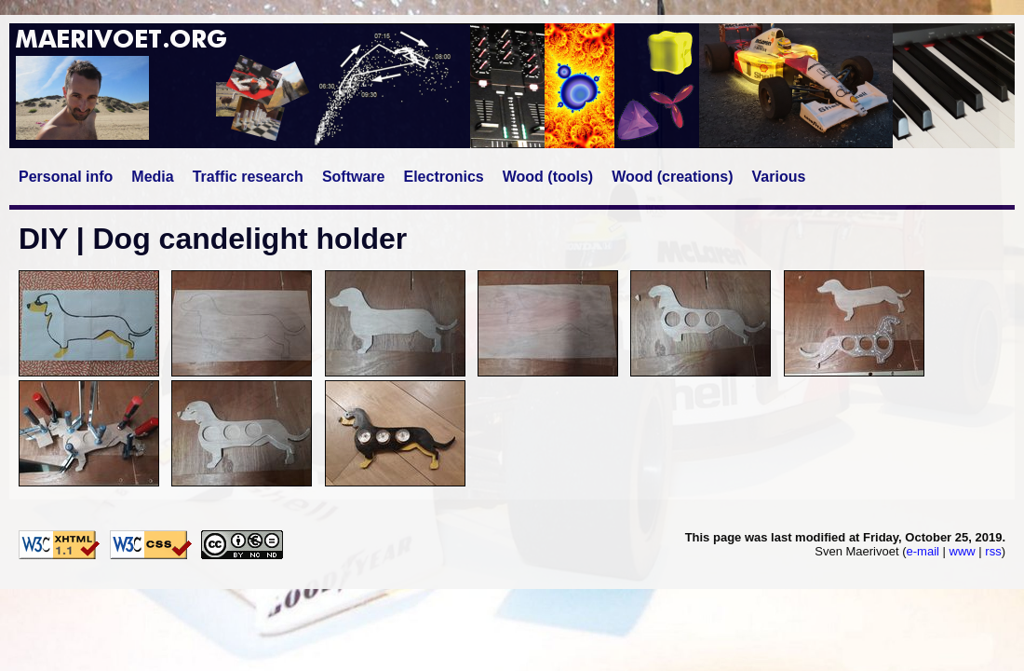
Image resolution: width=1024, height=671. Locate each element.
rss (993, 551)
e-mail (923, 551)
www (963, 551)
